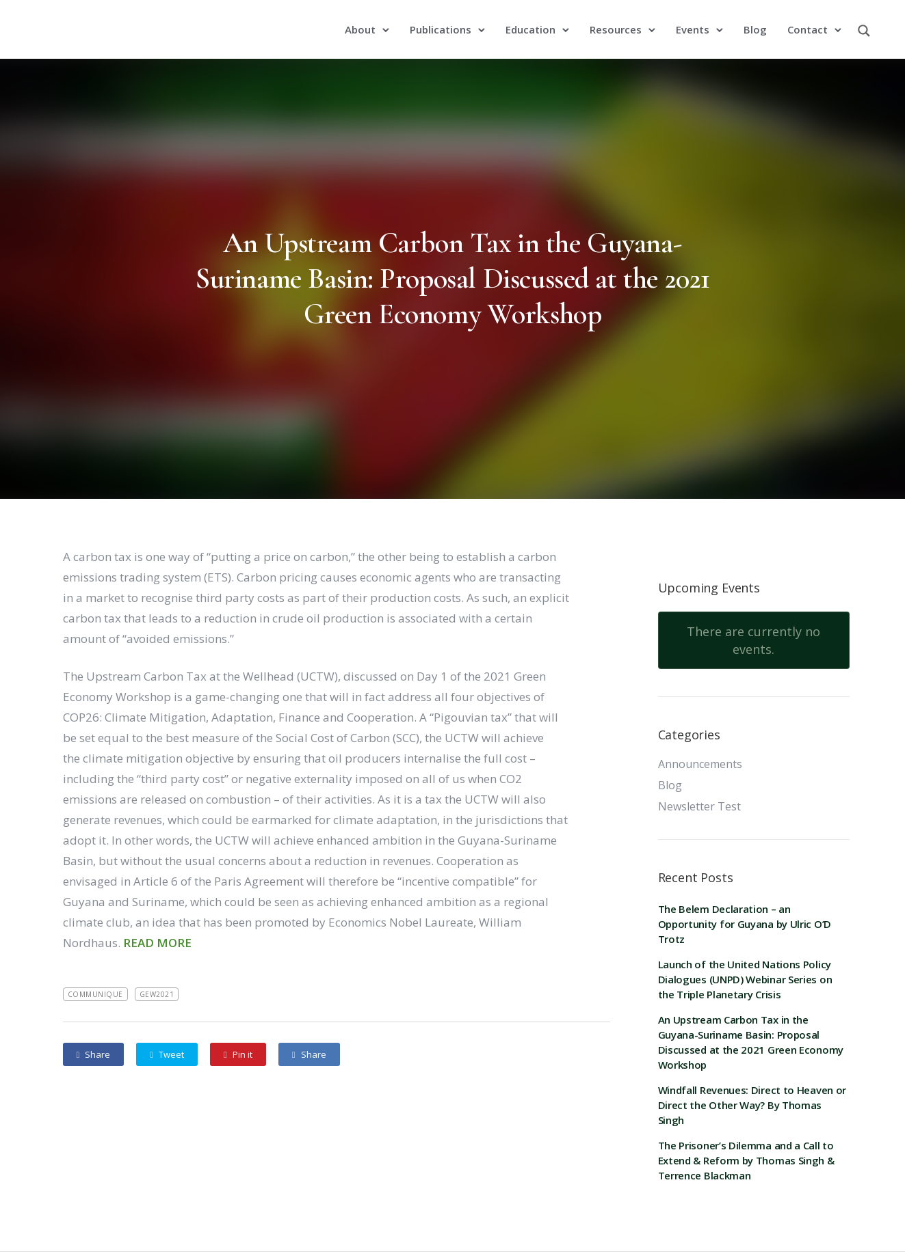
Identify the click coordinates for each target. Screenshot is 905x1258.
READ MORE (157, 929)
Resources (618, 22)
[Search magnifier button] (864, 26)
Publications (442, 22)
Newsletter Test (699, 792)
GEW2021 (157, 980)
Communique (95, 980)
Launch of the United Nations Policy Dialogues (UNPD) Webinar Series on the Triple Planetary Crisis (745, 965)
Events (694, 22)
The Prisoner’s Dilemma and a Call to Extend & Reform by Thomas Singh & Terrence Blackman (746, 1146)
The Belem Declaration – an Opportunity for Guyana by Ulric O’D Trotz (745, 910)
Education (533, 22)
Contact (809, 22)
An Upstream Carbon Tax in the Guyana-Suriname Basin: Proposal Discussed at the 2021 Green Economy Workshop (452, 265)
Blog (757, 22)
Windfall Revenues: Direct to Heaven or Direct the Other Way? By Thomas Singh (752, 1091)
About (362, 22)
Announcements (700, 750)
